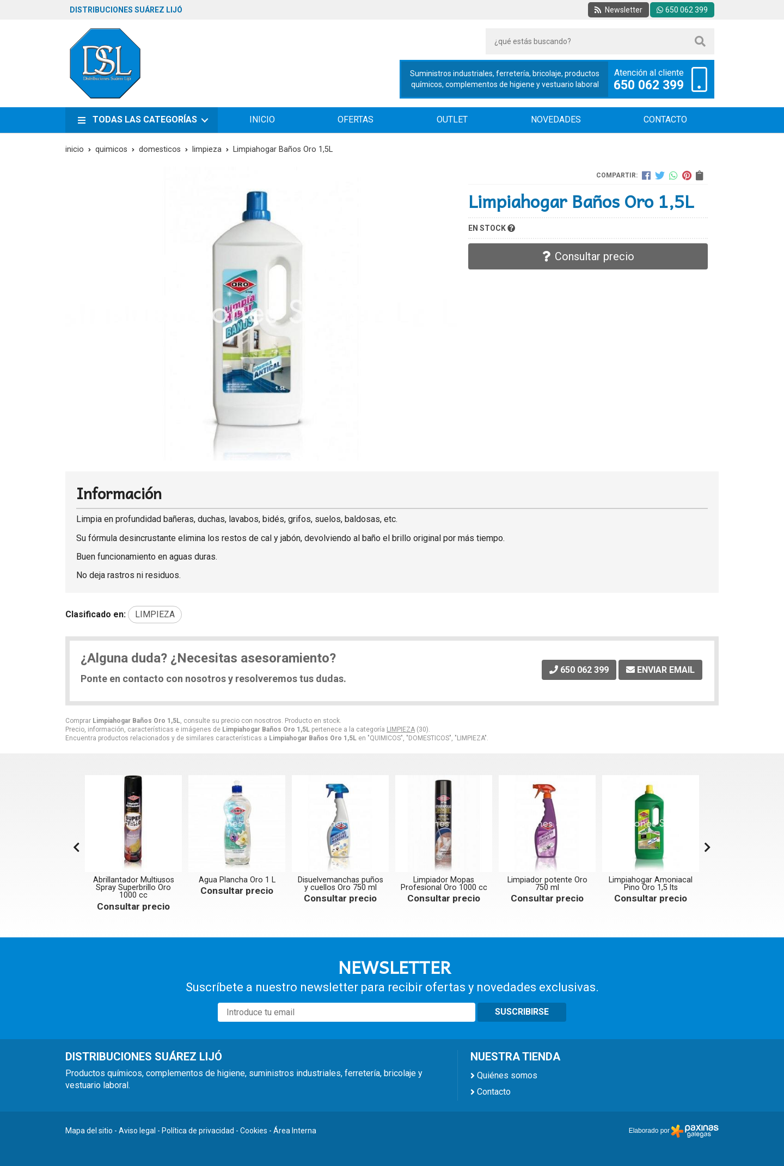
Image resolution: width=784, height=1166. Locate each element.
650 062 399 (649, 85)
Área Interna (294, 1130)
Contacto (494, 1092)
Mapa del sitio (89, 1130)
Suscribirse (522, 1012)
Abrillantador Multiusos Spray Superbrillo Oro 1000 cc (133, 887)
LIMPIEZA (401, 729)
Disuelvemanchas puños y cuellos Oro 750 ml (340, 883)
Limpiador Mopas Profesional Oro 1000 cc (444, 883)
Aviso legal (137, 1130)
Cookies (253, 1130)
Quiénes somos (507, 1075)
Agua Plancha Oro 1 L (237, 880)
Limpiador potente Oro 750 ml (547, 883)
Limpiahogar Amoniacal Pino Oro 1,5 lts (651, 883)
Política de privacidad (198, 1130)
